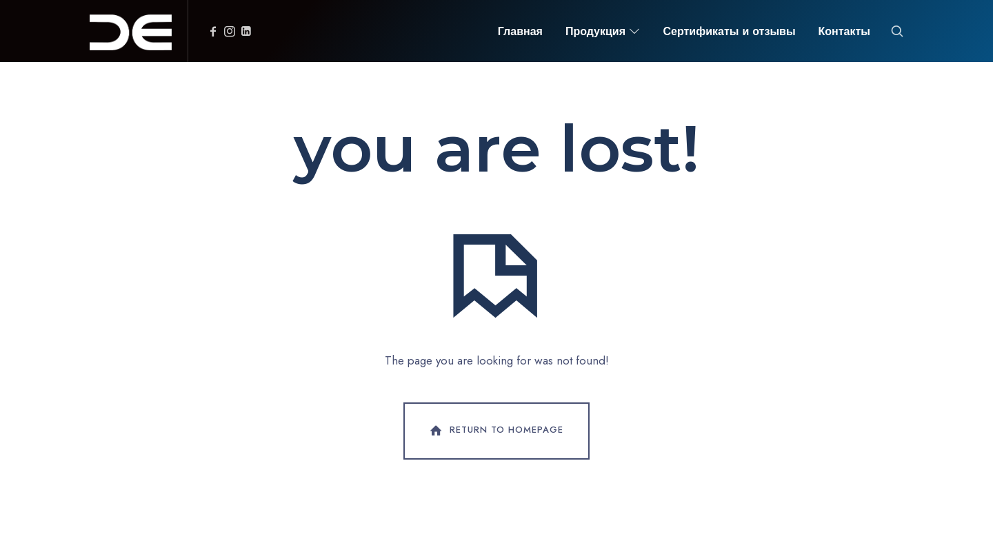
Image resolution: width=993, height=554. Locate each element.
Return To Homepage (495, 431)
